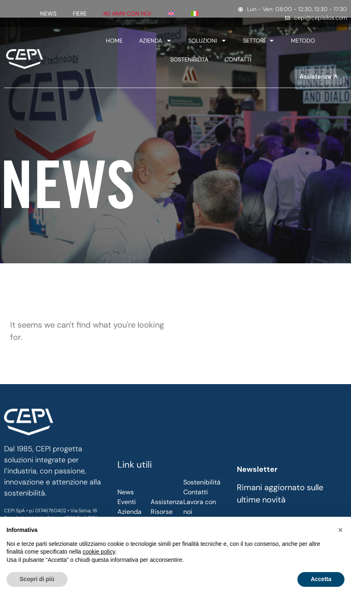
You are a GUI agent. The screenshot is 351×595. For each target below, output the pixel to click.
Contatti (238, 59)
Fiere (80, 13)
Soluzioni (207, 41)
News (48, 13)
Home (114, 40)
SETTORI (258, 41)
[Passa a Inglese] (171, 13)
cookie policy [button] (99, 551)
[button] (340, 529)
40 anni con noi (127, 13)
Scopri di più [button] (37, 579)
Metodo (303, 40)
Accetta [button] (320, 579)
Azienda (155, 41)
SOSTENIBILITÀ (189, 59)
